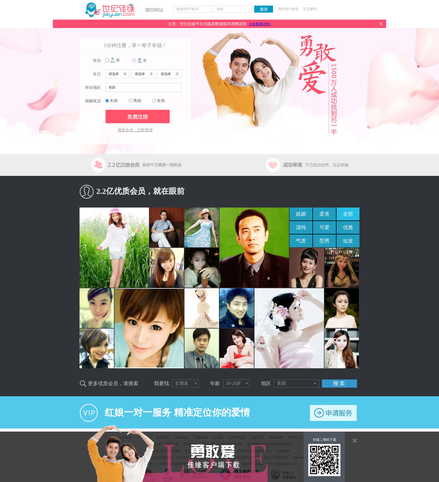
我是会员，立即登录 (135, 130)
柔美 (324, 214)
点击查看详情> (260, 24)
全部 (348, 214)
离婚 (137, 101)
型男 (324, 241)
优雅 (348, 227)
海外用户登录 (288, 9)
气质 (301, 241)
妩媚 (301, 214)
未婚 (114, 101)
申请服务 (333, 413)
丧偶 (161, 101)
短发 (348, 241)
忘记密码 (310, 9)
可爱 (324, 227)
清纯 (301, 227)
